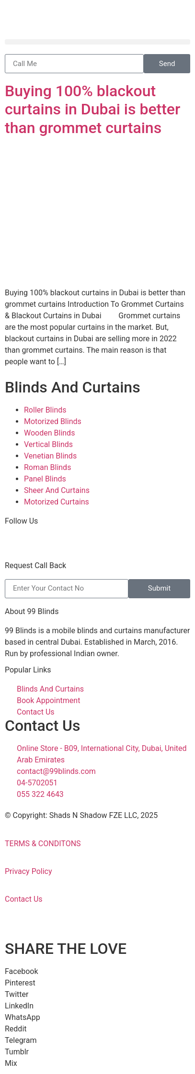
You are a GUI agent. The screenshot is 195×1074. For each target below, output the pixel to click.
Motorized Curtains (56, 501)
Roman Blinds (47, 467)
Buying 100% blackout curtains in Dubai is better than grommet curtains (92, 109)
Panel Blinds (45, 478)
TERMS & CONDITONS (43, 843)
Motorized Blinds (52, 421)
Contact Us (24, 899)
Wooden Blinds (49, 432)
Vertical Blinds (48, 444)
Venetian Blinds (50, 455)
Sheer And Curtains (57, 490)
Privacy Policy (28, 871)
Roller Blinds (45, 409)
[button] (97, 42)
